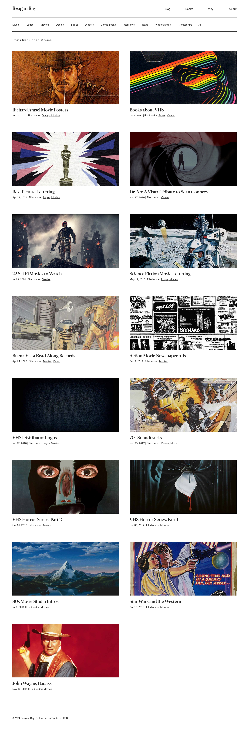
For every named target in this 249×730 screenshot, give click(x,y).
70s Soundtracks (146, 437)
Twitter (55, 718)
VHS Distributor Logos (34, 437)
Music (16, 24)
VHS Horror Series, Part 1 (154, 519)
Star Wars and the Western (155, 601)
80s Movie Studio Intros (35, 601)
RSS (65, 718)
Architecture (185, 24)
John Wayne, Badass (32, 683)
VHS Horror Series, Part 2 (37, 519)
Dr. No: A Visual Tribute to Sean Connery (169, 191)
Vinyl (211, 9)
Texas (145, 24)
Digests (89, 24)
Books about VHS (147, 110)
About (233, 9)
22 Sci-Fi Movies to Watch (37, 273)
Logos (30, 24)
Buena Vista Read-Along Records (43, 355)
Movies (44, 24)
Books (189, 9)
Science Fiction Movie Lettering (160, 273)
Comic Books (108, 24)
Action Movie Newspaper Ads (158, 355)
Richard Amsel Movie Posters (40, 110)
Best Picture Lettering (33, 191)
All (200, 24)
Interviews (129, 24)
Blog (167, 9)
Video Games (163, 24)
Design (60, 24)
